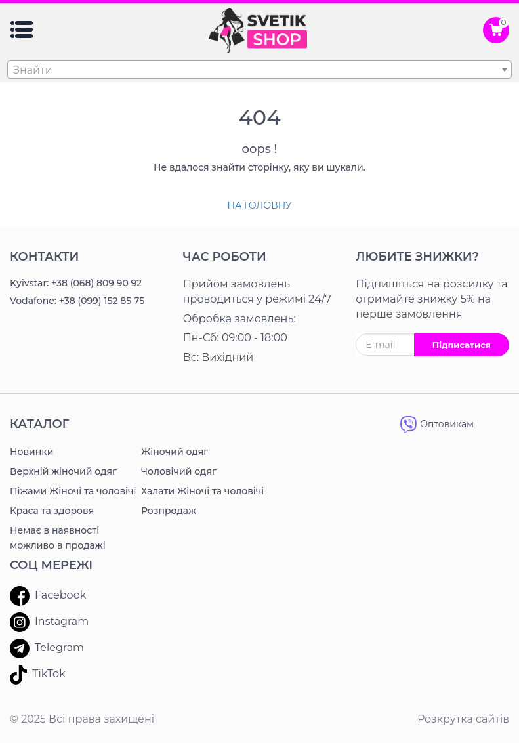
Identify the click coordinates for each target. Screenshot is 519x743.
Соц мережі (51, 565)
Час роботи (224, 256)
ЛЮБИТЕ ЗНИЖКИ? (417, 256)
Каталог (39, 424)
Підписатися (461, 344)
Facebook (48, 596)
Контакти (44, 256)
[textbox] (259, 70)
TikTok (38, 675)
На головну (259, 205)
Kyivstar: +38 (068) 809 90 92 (76, 283)
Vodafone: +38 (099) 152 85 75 (77, 301)
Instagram (49, 622)
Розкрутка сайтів (463, 719)
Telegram (47, 648)
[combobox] (259, 69)
